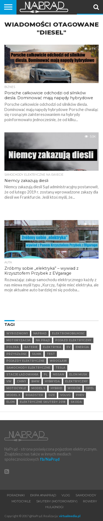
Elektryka (52, 347)
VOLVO (65, 395)
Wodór (74, 388)
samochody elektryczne (28, 367)
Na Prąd (43, 340)
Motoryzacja (18, 340)
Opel (90, 388)
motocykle (16, 388)
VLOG (66, 495)
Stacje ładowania (22, 374)
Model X (13, 395)
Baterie (31, 347)
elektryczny (76, 381)
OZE (51, 395)
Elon (10, 402)
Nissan (58, 374)
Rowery (90, 501)
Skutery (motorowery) (56, 501)
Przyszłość (16, 354)
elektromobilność (68, 333)
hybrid (56, 388)
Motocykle (21, 501)
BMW (35, 381)
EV (68, 347)
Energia (82, 347)
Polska (12, 347)
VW (9, 381)
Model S (38, 388)
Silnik (36, 354)
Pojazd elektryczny (73, 340)
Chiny (21, 381)
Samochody (86, 495)
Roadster (34, 395)
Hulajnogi (54, 507)
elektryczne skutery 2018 (42, 402)
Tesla (60, 367)
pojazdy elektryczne (25, 361)
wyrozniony (17, 333)
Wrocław (58, 361)
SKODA (76, 402)
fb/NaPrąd (50, 459)
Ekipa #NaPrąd (43, 495)
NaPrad (40, 333)
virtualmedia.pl (69, 516)
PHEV (80, 395)
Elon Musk (78, 374)
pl (46, 374)
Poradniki (16, 495)
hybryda (52, 381)
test (51, 354)
